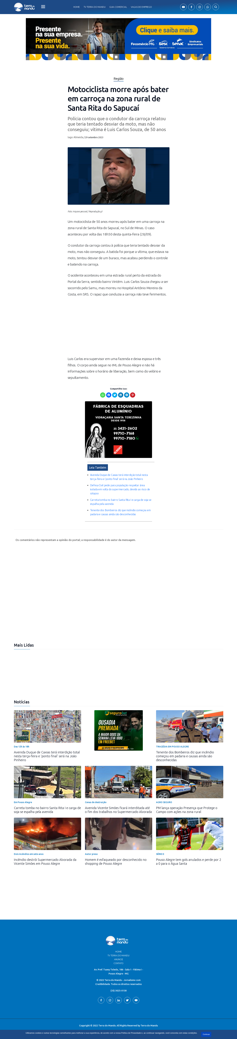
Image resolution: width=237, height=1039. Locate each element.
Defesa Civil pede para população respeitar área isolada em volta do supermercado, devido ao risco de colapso (120, 489)
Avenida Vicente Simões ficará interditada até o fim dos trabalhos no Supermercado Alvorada (118, 810)
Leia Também (97, 467)
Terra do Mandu (149, 1025)
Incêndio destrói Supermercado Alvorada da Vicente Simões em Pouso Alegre (45, 861)
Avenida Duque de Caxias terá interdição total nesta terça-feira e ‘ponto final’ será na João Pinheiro (47, 756)
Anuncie (118, 959)
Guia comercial (118, 7)
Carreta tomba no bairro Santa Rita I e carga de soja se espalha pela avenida (47, 810)
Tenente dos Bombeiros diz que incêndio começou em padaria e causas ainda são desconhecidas (185, 756)
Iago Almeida (75, 137)
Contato (118, 963)
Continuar (206, 1034)
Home (76, 7)
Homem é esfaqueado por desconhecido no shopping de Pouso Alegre (116, 861)
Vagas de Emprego (141, 7)
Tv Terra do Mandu (94, 7)
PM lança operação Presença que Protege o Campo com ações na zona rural (186, 810)
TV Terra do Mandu (118, 955)
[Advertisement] (118, 328)
